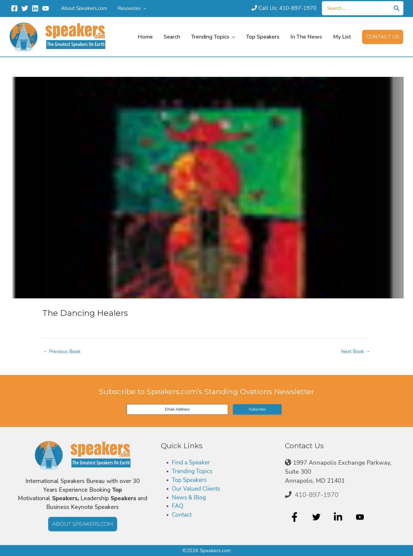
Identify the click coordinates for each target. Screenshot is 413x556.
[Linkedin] (35, 8)
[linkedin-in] (338, 517)
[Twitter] (25, 8)
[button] (382, 37)
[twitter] (317, 517)
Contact (182, 516)
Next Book (355, 351)
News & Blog (190, 498)
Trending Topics (193, 472)
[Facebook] (14, 8)
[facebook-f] (295, 517)
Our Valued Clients (198, 489)
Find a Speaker (192, 463)
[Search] (397, 8)
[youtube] (360, 517)
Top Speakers (190, 480)
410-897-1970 (317, 494)
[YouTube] (45, 8)
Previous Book (62, 351)
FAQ (178, 507)
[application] (142, 8)
